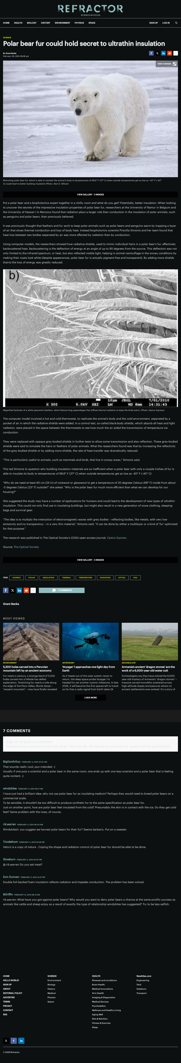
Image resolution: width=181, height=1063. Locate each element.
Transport (142, 993)
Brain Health (98, 984)
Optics (121, 578)
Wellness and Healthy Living (106, 1010)
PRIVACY (7, 1006)
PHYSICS (79, 23)
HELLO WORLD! (11, 980)
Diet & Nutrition (100, 1018)
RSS (5, 1014)
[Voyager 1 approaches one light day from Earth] (90, 641)
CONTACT (8, 1010)
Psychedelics (99, 1006)
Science (7, 38)
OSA (135, 578)
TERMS (6, 1001)
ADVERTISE (9, 997)
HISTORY (45, 23)
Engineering (143, 980)
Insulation (48, 578)
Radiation (105, 578)
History (51, 989)
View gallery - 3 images (90, 194)
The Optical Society (26, 547)
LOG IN (166, 23)
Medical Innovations (102, 989)
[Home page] (90, 9)
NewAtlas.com (144, 976)
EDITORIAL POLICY (12, 993)
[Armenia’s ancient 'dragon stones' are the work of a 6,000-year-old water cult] (150, 641)
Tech (139, 984)
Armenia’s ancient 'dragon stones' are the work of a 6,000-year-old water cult (148, 668)
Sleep (95, 1027)
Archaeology (129, 663)
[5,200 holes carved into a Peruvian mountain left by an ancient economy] (31, 641)
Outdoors (141, 989)
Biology (51, 984)
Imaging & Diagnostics (103, 997)
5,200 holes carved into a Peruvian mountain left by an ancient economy (27, 668)
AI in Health (98, 993)
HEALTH (18, 23)
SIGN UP (153, 23)
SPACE (92, 23)
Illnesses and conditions (104, 980)
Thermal (66, 578)
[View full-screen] (174, 64)
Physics (51, 997)
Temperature (85, 578)
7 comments (62, 590)
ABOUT (6, 989)
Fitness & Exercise (101, 1023)
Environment (10, 663)
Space (51, 1001)
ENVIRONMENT (62, 23)
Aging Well (97, 1014)
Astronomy (68, 663)
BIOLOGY (31, 23)
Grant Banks (11, 604)
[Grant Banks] (11, 53)
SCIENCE (52, 976)
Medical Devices (100, 1001)
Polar (31, 578)
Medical (52, 993)
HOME (6, 23)
